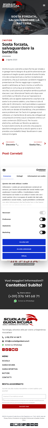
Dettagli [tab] (20, 176)
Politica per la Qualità (33, 418)
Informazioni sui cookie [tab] (37, 176)
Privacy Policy (8, 418)
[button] (44, 5)
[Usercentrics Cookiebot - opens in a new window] (36, 170)
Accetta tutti (24, 242)
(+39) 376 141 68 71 (24, 296)
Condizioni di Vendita (19, 418)
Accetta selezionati (24, 249)
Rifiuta (24, 256)
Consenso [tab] (7, 176)
